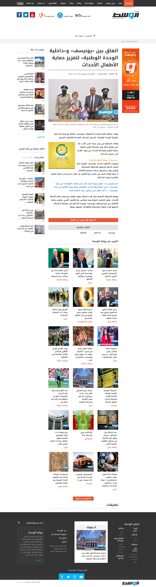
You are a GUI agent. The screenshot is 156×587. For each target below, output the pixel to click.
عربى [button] (20, 3)
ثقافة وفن (52, 3)
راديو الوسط (45, 16)
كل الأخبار (30, 3)
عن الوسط (61, 530)
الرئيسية (128, 3)
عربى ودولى (109, 3)
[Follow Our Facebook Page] (20, 15)
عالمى (121, 534)
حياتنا (70, 3)
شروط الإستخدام (58, 534)
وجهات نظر (88, 3)
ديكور (135, 562)
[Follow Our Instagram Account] (74, 577)
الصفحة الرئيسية (131, 41)
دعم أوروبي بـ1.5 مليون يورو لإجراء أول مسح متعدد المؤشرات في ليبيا (87, 183)
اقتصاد (98, 3)
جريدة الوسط (63, 16)
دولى (90, 282)
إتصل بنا (62, 538)
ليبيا (119, 3)
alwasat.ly (19, 582)
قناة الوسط (81, 16)
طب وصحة (133, 554)
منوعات (62, 3)
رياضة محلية (111, 279)
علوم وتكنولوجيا (85, 321)
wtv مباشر (41, 3)
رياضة (78, 3)
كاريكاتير (88, 439)
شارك (64, 542)
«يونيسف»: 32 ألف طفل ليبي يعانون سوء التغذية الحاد (93, 190)
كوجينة (135, 559)
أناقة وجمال (133, 556)
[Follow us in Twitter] (26, 15)
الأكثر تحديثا (28, 157)
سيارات (89, 483)
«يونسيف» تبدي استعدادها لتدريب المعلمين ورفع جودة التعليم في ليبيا (86, 187)
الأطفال (83, 232)
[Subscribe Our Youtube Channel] (33, 15)
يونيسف (111, 232)
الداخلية (97, 232)
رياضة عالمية (62, 279)
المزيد (39, 560)
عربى (65, 319)
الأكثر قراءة (39, 157)
